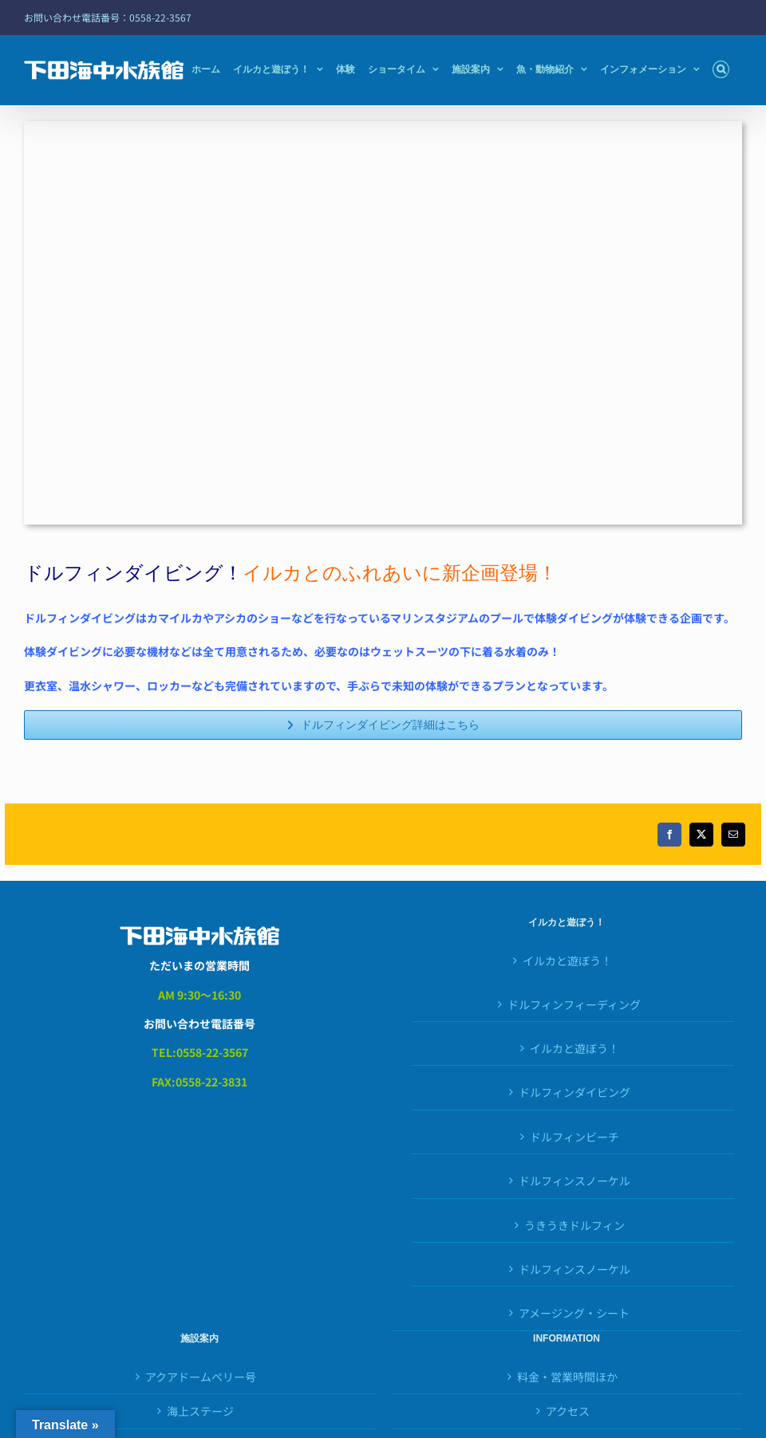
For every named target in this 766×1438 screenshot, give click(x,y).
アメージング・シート (574, 1313)
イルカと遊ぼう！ (567, 960)
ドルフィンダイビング (574, 1092)
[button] (721, 69)
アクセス (568, 1411)
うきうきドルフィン (574, 1225)
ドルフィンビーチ (574, 1137)
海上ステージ (200, 1411)
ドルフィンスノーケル (574, 1269)
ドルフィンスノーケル (574, 1181)
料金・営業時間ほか (567, 1377)
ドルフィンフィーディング (574, 1004)
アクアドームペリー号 (200, 1377)
